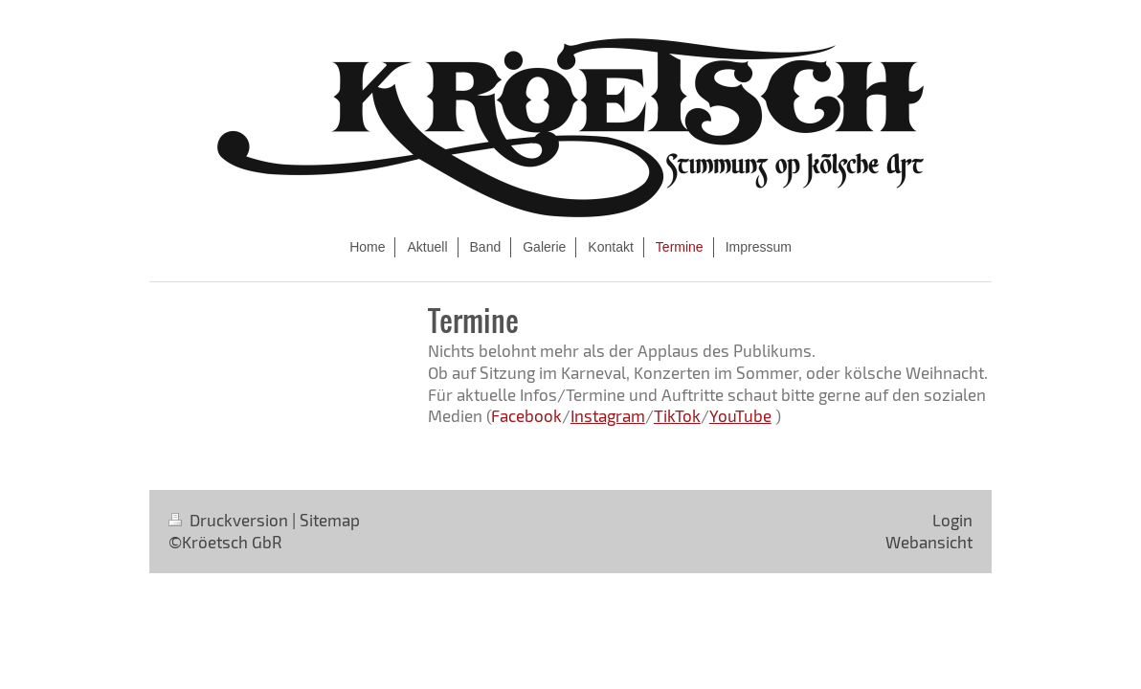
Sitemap (330, 519)
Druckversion (230, 519)
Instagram (607, 415)
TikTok (677, 415)
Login (952, 519)
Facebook (526, 415)
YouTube (740, 415)
